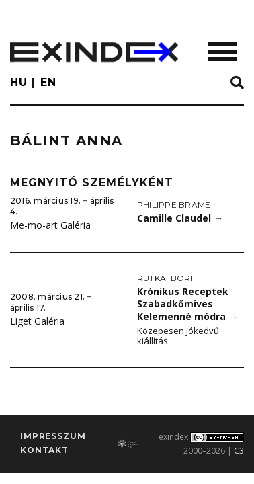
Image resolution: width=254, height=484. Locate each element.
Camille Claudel (180, 218)
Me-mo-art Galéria (50, 224)
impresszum (52, 436)
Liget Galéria (37, 321)
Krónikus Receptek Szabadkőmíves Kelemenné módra (187, 304)
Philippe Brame (173, 205)
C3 (239, 450)
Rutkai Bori (165, 278)
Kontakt (44, 450)
